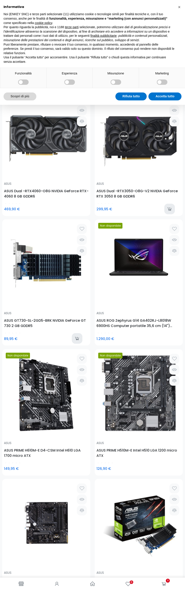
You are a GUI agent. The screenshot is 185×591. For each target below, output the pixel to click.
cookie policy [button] (43, 509)
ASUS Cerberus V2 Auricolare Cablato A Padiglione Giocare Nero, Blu (22, 330)
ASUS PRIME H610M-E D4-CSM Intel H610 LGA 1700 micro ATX (22, 246)
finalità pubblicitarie (104, 522)
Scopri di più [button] (20, 582)
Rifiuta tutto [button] (131, 582)
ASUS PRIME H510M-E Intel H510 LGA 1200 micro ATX (68, 246)
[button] (179, 493)
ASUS (7, 137)
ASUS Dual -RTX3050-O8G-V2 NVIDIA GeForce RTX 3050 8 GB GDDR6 (67, 147)
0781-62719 (30, 431)
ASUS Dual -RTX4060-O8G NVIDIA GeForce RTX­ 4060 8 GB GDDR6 (23, 147)
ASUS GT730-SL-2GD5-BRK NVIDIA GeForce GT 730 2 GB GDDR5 (115, 147)
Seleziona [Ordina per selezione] (171, 74)
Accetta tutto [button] (164, 582)
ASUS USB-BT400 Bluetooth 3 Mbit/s (66, 330)
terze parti (72, 513)
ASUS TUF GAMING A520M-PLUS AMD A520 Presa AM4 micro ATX (112, 246)
